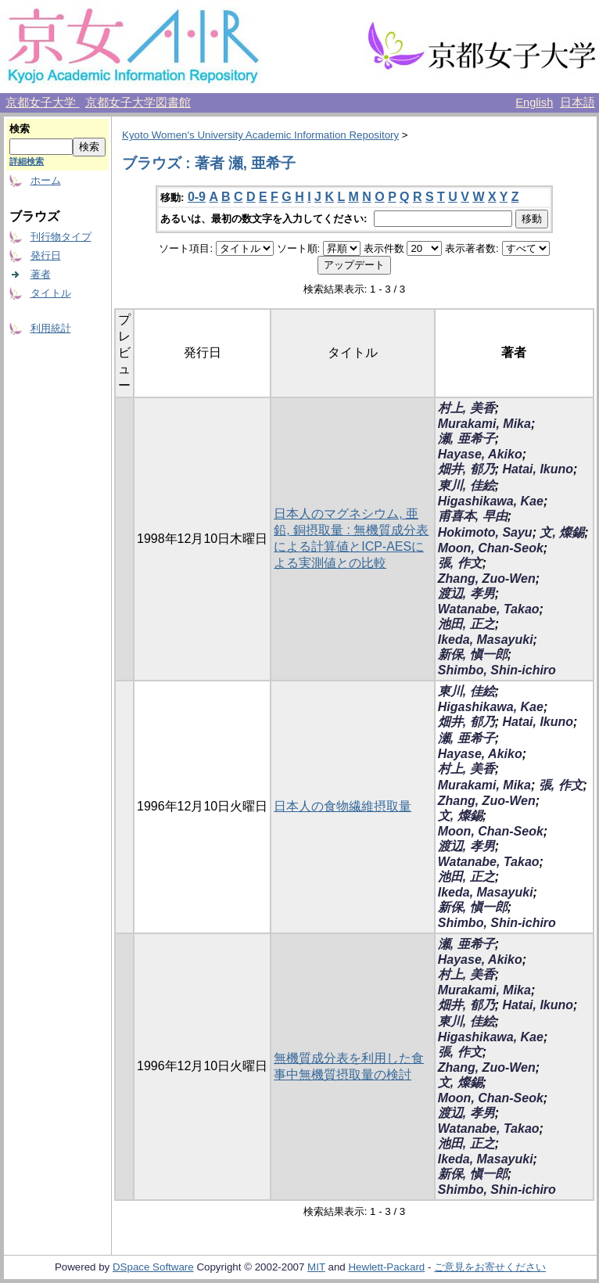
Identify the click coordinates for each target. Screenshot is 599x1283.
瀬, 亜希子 (466, 438)
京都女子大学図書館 (138, 102)
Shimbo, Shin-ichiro (497, 670)
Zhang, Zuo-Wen (487, 578)
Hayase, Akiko (480, 454)
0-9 (197, 196)
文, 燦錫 (562, 532)
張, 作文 (460, 563)
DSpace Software (153, 1267)
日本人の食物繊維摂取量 (342, 806)
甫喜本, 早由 (473, 516)
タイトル (50, 293)
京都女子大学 (42, 102)
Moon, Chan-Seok (490, 548)
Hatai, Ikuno (537, 469)
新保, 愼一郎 (473, 654)
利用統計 (50, 328)
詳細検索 (26, 161)
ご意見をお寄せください (490, 1267)
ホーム (45, 180)
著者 (40, 274)
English (534, 102)
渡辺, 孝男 (466, 593)
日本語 (577, 102)
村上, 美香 (466, 408)
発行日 (45, 255)
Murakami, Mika (484, 423)
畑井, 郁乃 (466, 469)
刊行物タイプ (60, 237)
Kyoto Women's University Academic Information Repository (260, 135)
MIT (316, 1267)
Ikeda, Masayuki (485, 639)
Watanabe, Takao (489, 609)
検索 (19, 129)
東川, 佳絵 (466, 485)
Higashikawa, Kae (490, 501)
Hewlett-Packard (386, 1267)
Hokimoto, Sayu (485, 532)
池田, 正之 (466, 624)
